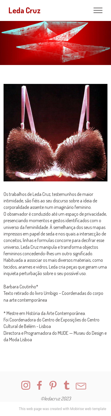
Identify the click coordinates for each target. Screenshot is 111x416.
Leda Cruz (24, 10)
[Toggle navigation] (98, 10)
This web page (30, 409)
